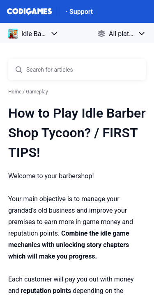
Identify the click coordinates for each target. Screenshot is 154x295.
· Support (79, 12)
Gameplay (37, 92)
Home (14, 92)
